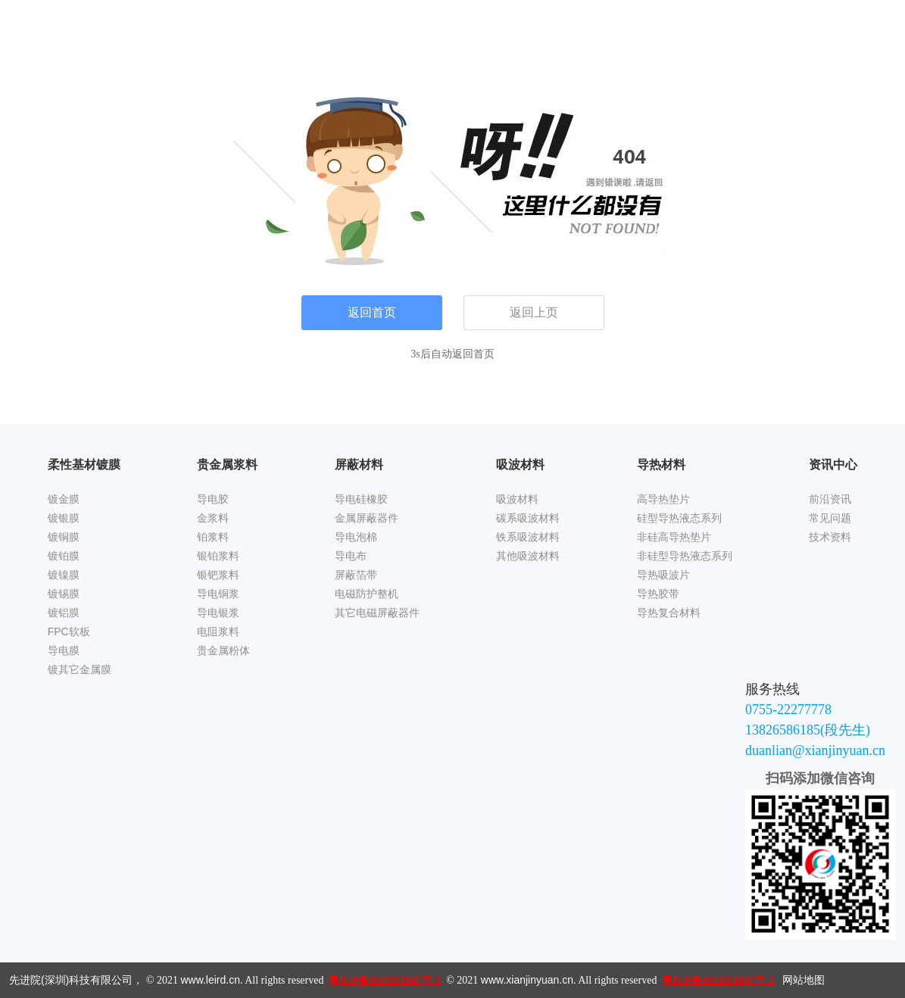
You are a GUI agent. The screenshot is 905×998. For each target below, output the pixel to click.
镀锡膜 (64, 594)
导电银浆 (218, 613)
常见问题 (830, 518)
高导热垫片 (663, 499)
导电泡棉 (356, 537)
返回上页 (534, 312)
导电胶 (213, 499)
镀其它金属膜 (79, 669)
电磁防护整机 (366, 594)
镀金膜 (64, 499)
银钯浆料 (218, 575)
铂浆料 (213, 537)
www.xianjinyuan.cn (527, 980)
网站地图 (803, 980)
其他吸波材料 (528, 556)
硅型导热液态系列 (679, 518)
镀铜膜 (64, 537)
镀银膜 (64, 518)
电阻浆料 (218, 631)
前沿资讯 (830, 499)
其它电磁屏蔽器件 (377, 613)
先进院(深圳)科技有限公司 (71, 980)
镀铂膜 (64, 556)
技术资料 (830, 537)
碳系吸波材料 (528, 518)
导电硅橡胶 (361, 499)
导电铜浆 (218, 594)
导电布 (351, 556)
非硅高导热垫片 (674, 537)
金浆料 (213, 518)
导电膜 (64, 650)
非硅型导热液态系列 (684, 556)
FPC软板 (69, 631)
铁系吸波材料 (528, 537)
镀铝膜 (64, 613)
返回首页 (372, 312)
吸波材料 (517, 499)
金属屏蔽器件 (366, 518)
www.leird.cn (210, 980)
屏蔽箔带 (356, 575)
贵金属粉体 (223, 650)
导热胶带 (658, 594)
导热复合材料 (669, 613)
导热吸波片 (663, 575)
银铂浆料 (218, 556)
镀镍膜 (64, 575)
